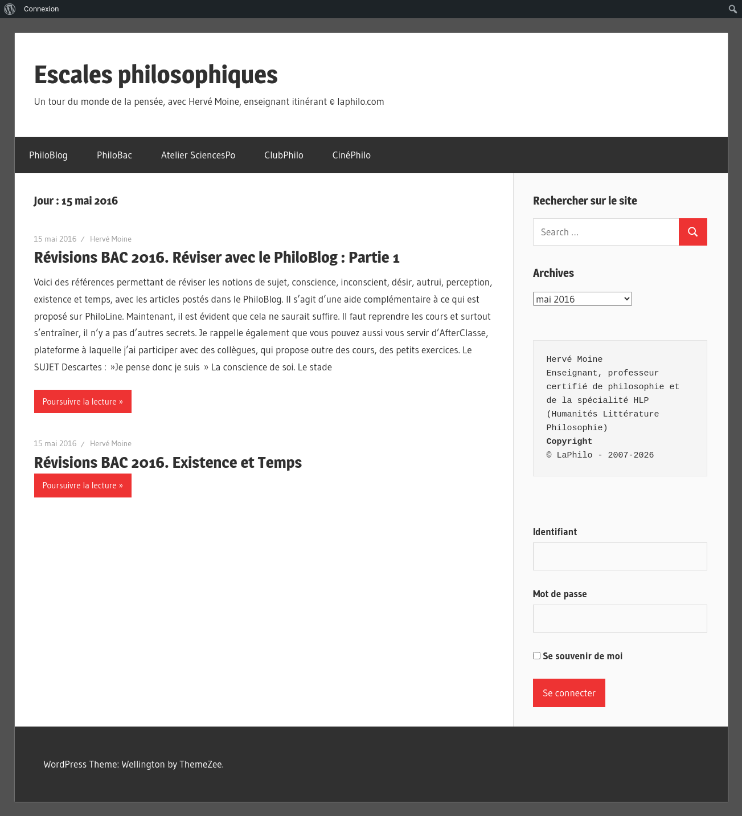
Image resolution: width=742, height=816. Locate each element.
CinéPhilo (352, 155)
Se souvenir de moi (578, 656)
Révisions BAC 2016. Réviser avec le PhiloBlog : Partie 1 (217, 257)
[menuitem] (10, 9)
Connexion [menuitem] (41, 9)
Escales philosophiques (156, 74)
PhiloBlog (48, 155)
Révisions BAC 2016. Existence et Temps (168, 462)
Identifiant (555, 531)
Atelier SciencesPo (198, 155)
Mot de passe (560, 593)
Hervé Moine (111, 239)
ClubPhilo (284, 155)
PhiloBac (114, 155)
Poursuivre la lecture (80, 401)
